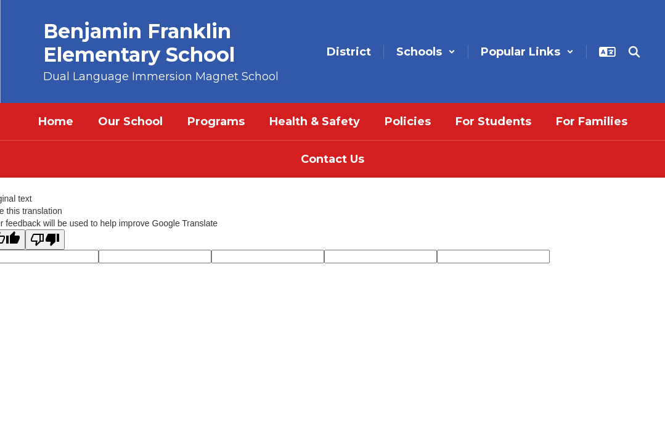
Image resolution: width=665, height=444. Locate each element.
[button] (425, 52)
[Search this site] (634, 52)
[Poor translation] (45, 239)
